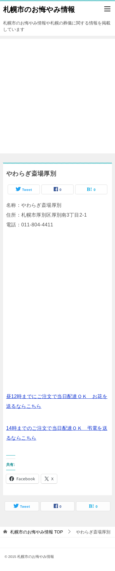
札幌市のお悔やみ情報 (39, 9)
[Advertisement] (57, 96)
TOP (36, 531)
